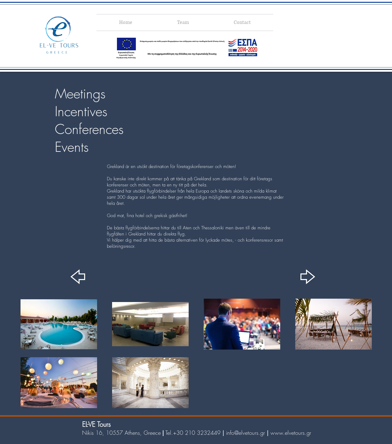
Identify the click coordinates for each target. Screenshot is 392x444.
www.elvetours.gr (290, 432)
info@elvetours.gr (245, 432)
